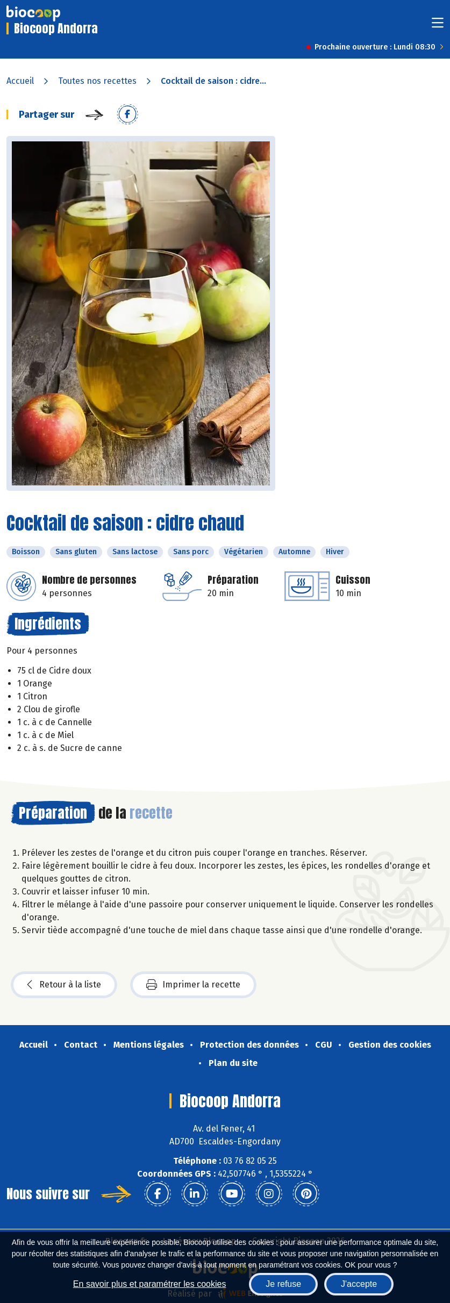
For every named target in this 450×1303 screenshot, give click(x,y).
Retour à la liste (64, 984)
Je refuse (283, 1283)
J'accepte (359, 1283)
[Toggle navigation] (438, 26)
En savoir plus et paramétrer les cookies (149, 1283)
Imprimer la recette (193, 984)
